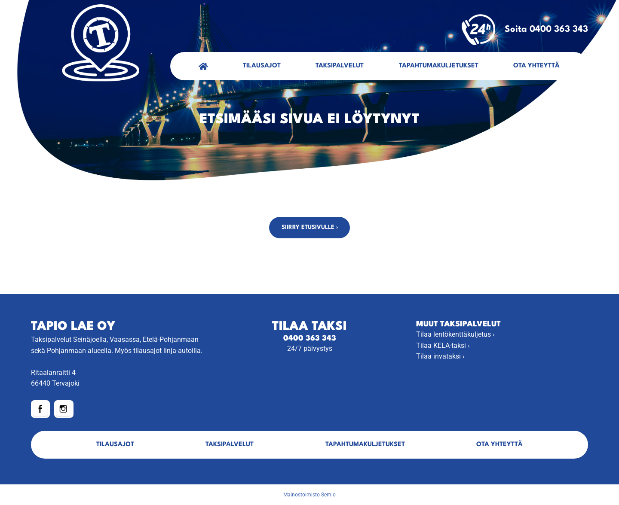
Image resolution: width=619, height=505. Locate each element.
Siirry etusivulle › (310, 227)
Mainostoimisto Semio (309, 495)
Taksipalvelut (340, 66)
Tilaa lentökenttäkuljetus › (455, 334)
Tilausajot (262, 66)
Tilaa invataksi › (440, 356)
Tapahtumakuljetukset (438, 66)
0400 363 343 (309, 338)
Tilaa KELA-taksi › (443, 345)
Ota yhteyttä (536, 66)
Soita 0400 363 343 (525, 29)
